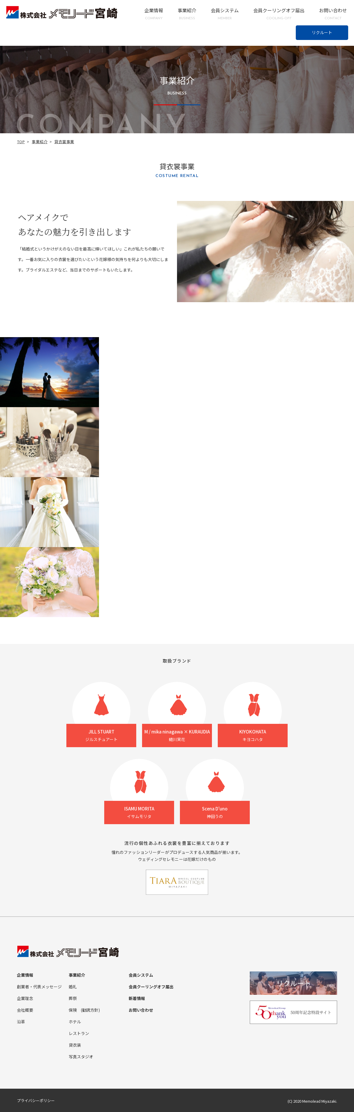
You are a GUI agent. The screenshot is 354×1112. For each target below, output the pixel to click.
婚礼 (73, 987)
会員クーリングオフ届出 (279, 14)
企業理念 (25, 998)
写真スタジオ (81, 1057)
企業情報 (153, 14)
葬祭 (73, 998)
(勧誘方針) (90, 1010)
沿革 (21, 1022)
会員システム (225, 14)
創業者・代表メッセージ (39, 987)
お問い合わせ (333, 14)
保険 (73, 1010)
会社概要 (25, 1010)
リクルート (322, 32)
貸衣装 (75, 1045)
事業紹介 (187, 14)
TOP (21, 141)
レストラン (79, 1033)
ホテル (75, 1022)
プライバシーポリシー (36, 1100)
